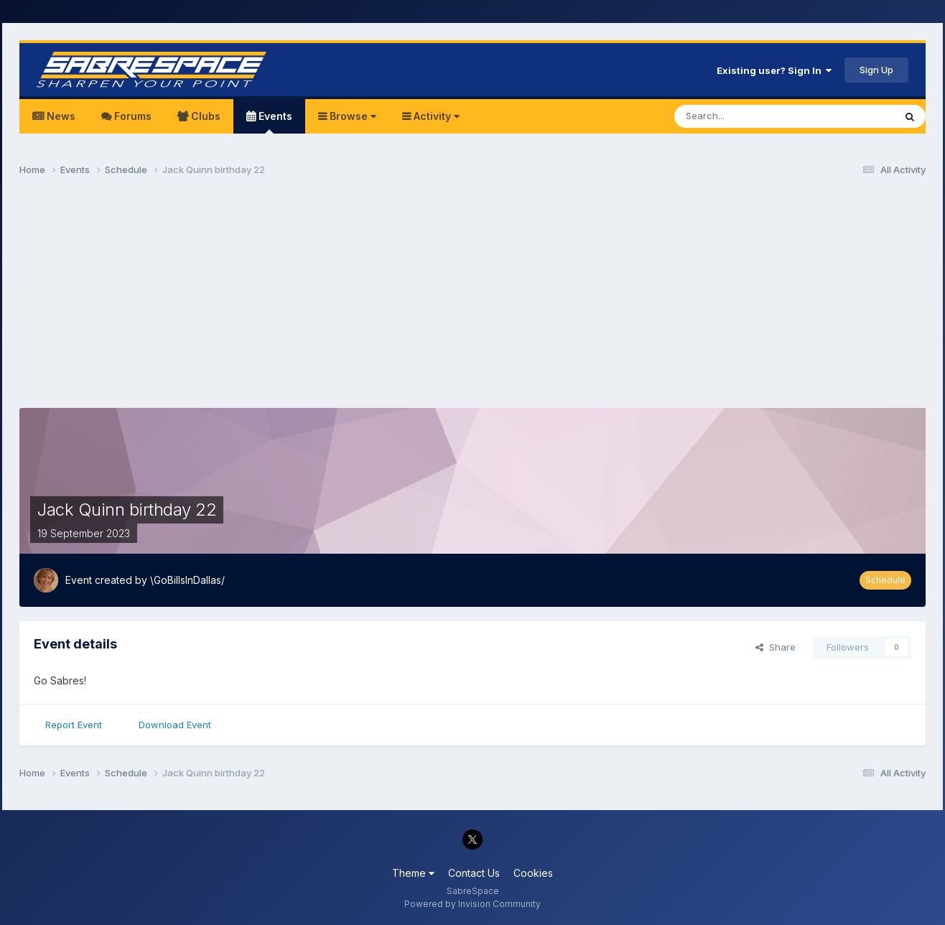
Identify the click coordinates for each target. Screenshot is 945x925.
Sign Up (876, 69)
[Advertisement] (472, 298)
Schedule (885, 580)
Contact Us (474, 873)
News (59, 116)
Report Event (73, 724)
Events (274, 122)
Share (775, 647)
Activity (435, 116)
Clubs (204, 116)
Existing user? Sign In (774, 70)
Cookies (533, 873)
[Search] (747, 116)
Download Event (175, 724)
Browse (351, 116)
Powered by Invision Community (472, 903)
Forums (131, 116)
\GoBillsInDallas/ (187, 580)
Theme (413, 873)
